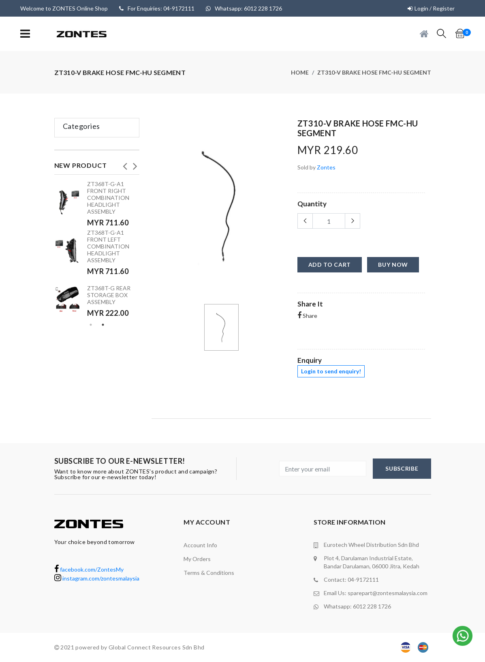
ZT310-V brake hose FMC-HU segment (374, 72)
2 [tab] (103, 325)
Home (300, 72)
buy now (393, 264)
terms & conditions (209, 572)
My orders (197, 558)
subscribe (401, 468)
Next (135, 164)
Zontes (326, 167)
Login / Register (434, 8)
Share (307, 315)
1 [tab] (91, 325)
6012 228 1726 (372, 606)
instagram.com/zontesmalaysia (96, 578)
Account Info (200, 545)
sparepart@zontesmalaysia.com (387, 592)
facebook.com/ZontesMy (89, 569)
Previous (125, 164)
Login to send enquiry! (331, 371)
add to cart (329, 264)
